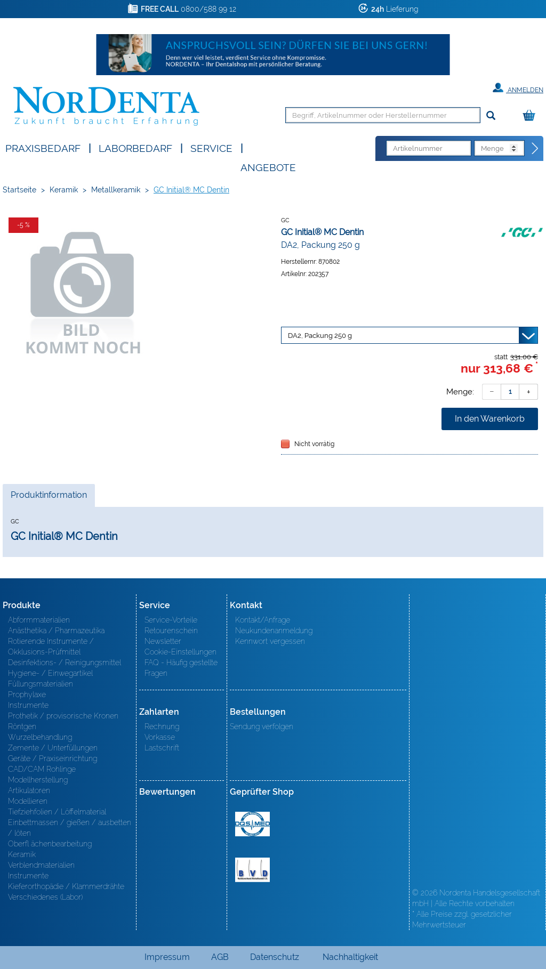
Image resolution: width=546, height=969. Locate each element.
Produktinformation (48, 498)
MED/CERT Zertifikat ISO (252, 824)
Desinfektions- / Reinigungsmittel (64, 662)
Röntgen (22, 726)
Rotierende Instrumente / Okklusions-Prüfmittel (51, 646)
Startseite (19, 189)
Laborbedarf (135, 147)
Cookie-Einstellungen (180, 652)
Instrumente (28, 705)
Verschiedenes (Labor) (45, 897)
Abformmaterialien (39, 620)
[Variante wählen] (409, 335)
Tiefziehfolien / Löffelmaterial (57, 811)
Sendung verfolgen (261, 726)
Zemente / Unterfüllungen (53, 748)
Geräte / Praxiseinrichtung (52, 758)
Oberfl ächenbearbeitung (50, 843)
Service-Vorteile (170, 620)
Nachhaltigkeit (350, 957)
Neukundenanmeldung (273, 630)
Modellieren (27, 801)
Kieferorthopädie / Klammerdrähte (66, 886)
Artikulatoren (29, 790)
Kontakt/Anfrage (262, 620)
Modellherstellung (38, 780)
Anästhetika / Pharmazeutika (56, 630)
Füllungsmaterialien (40, 684)
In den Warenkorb (490, 419)
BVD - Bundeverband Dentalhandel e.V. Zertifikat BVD (252, 870)
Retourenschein (171, 630)
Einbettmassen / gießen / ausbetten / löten (69, 827)
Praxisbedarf (43, 147)
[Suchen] (491, 116)
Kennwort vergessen (270, 641)
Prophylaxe (27, 694)
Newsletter (162, 641)
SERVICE (211, 147)
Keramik (64, 189)
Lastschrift (161, 748)
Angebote (268, 167)
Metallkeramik (115, 189)
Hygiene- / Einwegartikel (50, 673)
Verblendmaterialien (41, 865)
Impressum (167, 957)
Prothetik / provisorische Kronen (63, 716)
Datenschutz (274, 957)
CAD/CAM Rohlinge (42, 769)
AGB (220, 957)
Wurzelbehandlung (40, 737)
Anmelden (518, 88)
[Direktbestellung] (535, 149)
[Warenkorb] (531, 116)
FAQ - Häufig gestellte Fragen (181, 667)
